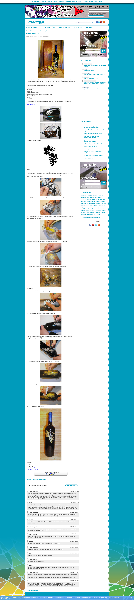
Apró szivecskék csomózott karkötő (92, 88)
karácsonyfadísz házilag (93, 214)
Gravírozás (85, 1)
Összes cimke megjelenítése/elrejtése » (91, 217)
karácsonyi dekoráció (86, 195)
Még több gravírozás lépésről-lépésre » (36, 479)
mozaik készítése (95, 201)
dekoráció (95, 195)
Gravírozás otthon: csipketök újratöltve (93, 155)
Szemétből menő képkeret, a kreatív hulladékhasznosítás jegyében (92, 126)
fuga (91, 205)
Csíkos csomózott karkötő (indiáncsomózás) (94, 74)
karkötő (92, 208)
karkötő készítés (85, 208)
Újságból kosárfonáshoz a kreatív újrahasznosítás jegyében (92, 140)
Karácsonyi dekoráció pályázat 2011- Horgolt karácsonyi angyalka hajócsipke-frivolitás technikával (95, 84)
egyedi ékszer (97, 205)
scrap (88, 197)
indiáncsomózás (91, 203)
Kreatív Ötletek (32, 27)
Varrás (100, 1)
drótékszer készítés (97, 199)
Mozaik (79, 1)
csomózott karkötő (91, 207)
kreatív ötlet (93, 197)
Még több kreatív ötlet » (91, 159)
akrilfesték (83, 214)
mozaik (92, 212)
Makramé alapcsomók (89, 70)
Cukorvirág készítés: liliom (90, 146)
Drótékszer (61, 1)
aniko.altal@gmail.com (32, 467)
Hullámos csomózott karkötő (91, 78)
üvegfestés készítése (100, 212)
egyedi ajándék (101, 207)
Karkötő (55, 1)
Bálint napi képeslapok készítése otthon (93, 143)
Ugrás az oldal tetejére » (33, 590)
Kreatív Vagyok (36, 22)
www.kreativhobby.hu (32, 104)
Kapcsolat (88, 27)
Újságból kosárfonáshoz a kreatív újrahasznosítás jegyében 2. (92, 137)
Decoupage (43, 1)
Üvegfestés (68, 1)
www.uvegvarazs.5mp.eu (32, 469)
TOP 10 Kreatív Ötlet (47, 27)
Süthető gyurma (93, 1)
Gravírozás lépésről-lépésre (41, 31)
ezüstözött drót (85, 212)
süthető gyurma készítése (88, 210)
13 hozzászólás (45, 36)
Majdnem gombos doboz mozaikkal (92, 149)
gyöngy (89, 199)
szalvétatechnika (85, 205)
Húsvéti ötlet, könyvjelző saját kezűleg (93, 133)
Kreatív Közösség (64, 27)
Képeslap (74, 1)
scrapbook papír (99, 208)
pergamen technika (101, 210)
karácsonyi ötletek (101, 203)
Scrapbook (49, 1)
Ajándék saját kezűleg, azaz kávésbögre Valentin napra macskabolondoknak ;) (93, 152)
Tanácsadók (77, 27)
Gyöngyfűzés (35, 1)
